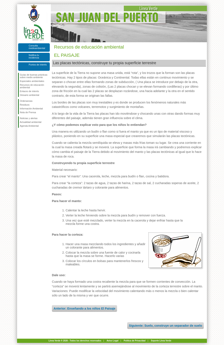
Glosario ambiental (29, 95)
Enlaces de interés (29, 91)
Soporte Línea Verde (161, 341)
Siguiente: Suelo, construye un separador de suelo (165, 325)
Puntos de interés (38, 64)
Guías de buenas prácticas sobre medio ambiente (33, 76)
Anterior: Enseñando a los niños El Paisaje (84, 308)
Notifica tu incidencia (34, 56)
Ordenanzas (26, 101)
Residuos (25, 104)
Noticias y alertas (29, 118)
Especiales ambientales (32, 81)
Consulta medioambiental (37, 46)
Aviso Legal (112, 341)
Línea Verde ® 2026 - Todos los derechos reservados (75, 341)
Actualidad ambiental (30, 122)
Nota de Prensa (28, 112)
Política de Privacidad (135, 341)
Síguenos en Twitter (27, 134)
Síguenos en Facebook (20, 134)
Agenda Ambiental (29, 126)
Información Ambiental (31, 108)
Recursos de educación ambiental (32, 86)
